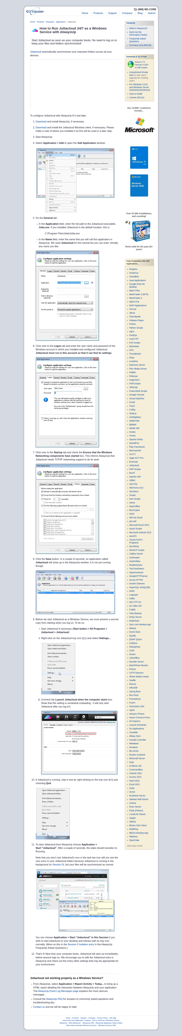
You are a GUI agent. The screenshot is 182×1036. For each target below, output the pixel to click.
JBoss (132, 313)
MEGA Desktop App (138, 833)
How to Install (135, 94)
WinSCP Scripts (136, 550)
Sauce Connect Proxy (139, 717)
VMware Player (136, 320)
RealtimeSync (135, 565)
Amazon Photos (136, 714)
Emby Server (135, 617)
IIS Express (134, 721)
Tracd (132, 406)
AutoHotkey (134, 561)
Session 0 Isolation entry (81, 944)
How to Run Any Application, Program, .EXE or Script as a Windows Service (91, 1020)
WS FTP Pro (135, 602)
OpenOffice (134, 506)
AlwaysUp (50, 22)
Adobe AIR (134, 428)
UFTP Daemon (136, 673)
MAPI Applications (137, 305)
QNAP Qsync (135, 639)
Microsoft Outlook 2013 (140, 532)
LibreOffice (134, 658)
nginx (131, 331)
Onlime (132, 803)
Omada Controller (137, 740)
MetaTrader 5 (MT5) (138, 294)
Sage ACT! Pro (136, 458)
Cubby (132, 409)
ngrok (132, 710)
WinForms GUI (136, 488)
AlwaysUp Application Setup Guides (109, 1023)
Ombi (131, 788)
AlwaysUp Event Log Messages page (58, 991)
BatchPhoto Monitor (138, 665)
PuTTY (132, 454)
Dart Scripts (134, 499)
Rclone (132, 669)
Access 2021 (135, 777)
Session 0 (57, 864)
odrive (132, 502)
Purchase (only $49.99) (140, 45)
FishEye (133, 335)
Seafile (132, 680)
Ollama (132, 821)
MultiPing (133, 829)
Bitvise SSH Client (138, 825)
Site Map (113, 1018)
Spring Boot (134, 691)
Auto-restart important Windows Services (81, 1025)
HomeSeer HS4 (136, 706)
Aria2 (131, 514)
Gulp (131, 762)
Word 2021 (134, 781)
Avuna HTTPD (136, 580)
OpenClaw (134, 840)
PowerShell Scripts (138, 391)
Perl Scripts (134, 342)
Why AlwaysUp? (75, 1023)
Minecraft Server (137, 758)
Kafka (132, 598)
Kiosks (132, 432)
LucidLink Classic (137, 814)
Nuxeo (132, 654)
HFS (131, 350)
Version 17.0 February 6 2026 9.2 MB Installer (141, 65)
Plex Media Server (138, 368)
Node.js (132, 413)
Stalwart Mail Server (138, 799)
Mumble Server (136, 661)
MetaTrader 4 (135, 298)
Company (127, 13)
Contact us (39, 1007)
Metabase (134, 743)
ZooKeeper (134, 557)
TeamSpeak (135, 316)
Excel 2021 (134, 784)
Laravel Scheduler (137, 725)
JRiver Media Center (139, 676)
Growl (132, 402)
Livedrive (133, 361)
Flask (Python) (136, 810)
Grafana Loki (135, 766)
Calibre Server (136, 554)
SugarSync (134, 380)
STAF (132, 650)
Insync (132, 702)
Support (112, 13)
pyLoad (132, 521)
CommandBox (136, 769)
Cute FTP (133, 339)
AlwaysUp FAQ (54, 999)
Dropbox (133, 269)
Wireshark (134, 346)
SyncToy (133, 484)
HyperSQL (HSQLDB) (139, 587)
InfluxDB (133, 687)
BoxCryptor (134, 510)
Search (152, 13)
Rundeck (133, 747)
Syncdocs (134, 491)
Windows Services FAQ (107, 1025)
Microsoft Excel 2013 (139, 525)
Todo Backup (135, 613)
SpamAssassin (136, 572)
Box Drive (134, 695)
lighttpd (132, 424)
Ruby (131, 357)
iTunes (132, 435)
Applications (61, 22)
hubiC (132, 591)
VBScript (133, 387)
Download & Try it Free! (136, 57)
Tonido (132, 495)
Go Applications (136, 728)
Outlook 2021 (135, 773)
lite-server (134, 751)
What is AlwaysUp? (138, 28)
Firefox (132, 324)
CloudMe (133, 732)
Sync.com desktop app (140, 624)
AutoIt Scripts (135, 528)
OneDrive (133, 273)
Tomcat (132, 309)
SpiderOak (134, 420)
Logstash (133, 595)
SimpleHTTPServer (138, 576)
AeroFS (132, 536)
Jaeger (132, 818)
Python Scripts (136, 328)
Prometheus (135, 699)
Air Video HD (135, 606)
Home (85, 13)
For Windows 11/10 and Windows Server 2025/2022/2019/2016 (139, 87)
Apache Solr (135, 476)
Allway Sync (135, 736)
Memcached (135, 450)
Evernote (133, 462)
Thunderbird (135, 354)
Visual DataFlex (136, 398)
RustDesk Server (137, 795)
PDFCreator (135, 383)
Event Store (134, 632)
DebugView (134, 647)
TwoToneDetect (136, 568)
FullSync (133, 643)
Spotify (132, 635)
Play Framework (137, 447)
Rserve (132, 684)
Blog (140, 13)
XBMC (132, 480)
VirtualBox (134, 276)
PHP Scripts (135, 469)
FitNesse (133, 376)
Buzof (132, 473)
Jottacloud (35, 51)
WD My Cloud (135, 517)
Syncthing (134, 546)
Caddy (132, 609)
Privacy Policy (102, 1018)
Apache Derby (136, 439)
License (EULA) (136, 97)
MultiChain (134, 621)
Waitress (133, 836)
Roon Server (135, 807)
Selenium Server (137, 365)
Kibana (132, 628)
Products (98, 13)
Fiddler (132, 372)
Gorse (132, 792)
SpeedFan (134, 443)
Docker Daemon (137, 583)
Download (41, 121)
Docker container (137, 755)
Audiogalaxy (135, 417)
